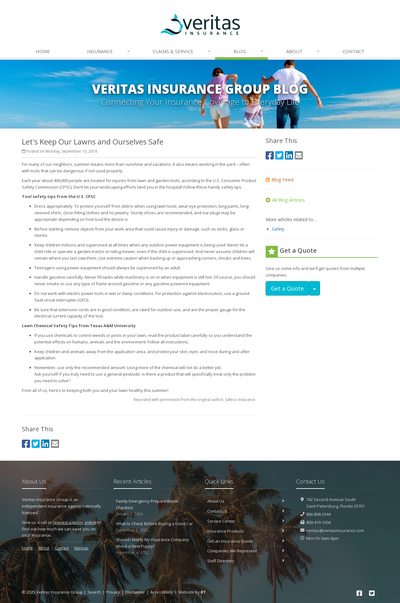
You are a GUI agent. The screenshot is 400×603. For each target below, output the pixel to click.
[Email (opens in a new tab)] (55, 443)
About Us (245, 501)
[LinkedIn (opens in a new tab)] (45, 443)
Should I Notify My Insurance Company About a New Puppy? (154, 546)
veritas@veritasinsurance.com (335, 530)
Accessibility (161, 592)
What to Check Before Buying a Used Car (154, 527)
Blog (248, 51)
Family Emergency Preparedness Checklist (154, 507)
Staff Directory (245, 561)
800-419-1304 (318, 522)
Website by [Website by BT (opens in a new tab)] (192, 592)
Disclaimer (135, 592)
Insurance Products (245, 531)
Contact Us (245, 511)
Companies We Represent (245, 551)
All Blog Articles (285, 200)
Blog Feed (279, 179)
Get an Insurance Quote (245, 541)
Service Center (245, 521)
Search (94, 592)
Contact (353, 51)
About (303, 51)
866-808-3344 (318, 514)
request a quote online (74, 522)
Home (43, 51)
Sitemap (81, 548)
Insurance (109, 51)
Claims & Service (182, 51)
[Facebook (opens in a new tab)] (26, 443)
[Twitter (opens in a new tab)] (36, 443)
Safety (278, 229)
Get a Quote (287, 288)
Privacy (113, 592)
